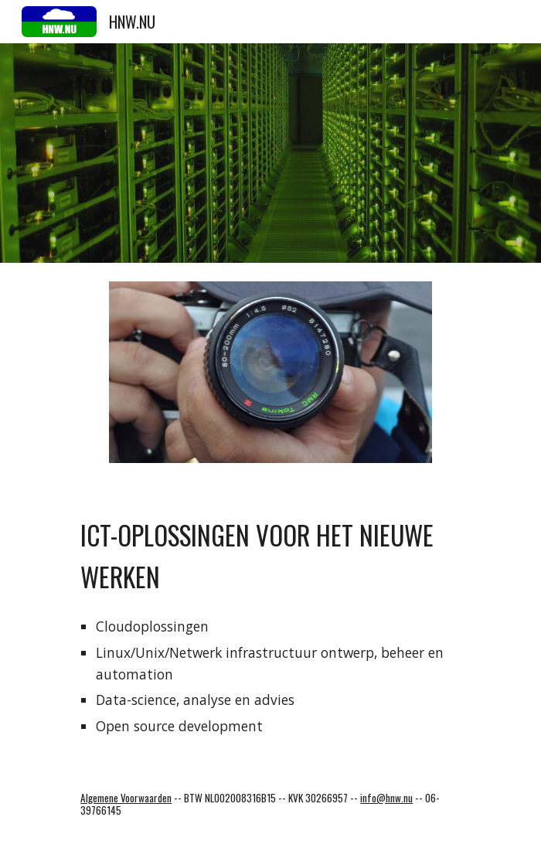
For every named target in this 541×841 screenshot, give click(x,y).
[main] (270, 552)
